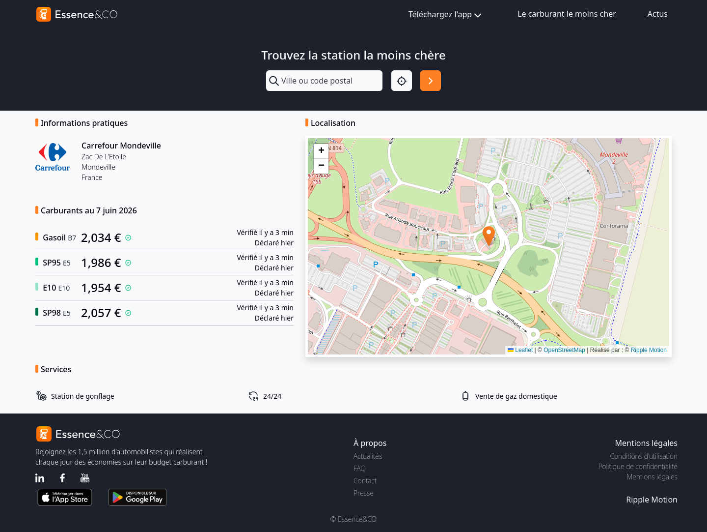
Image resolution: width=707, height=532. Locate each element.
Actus (658, 13)
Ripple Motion (649, 350)
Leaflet (520, 350)
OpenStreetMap (564, 350)
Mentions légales (652, 476)
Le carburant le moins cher (566, 13)
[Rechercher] (430, 80)
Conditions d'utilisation (644, 456)
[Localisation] (401, 80)
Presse (364, 493)
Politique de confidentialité (638, 466)
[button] (489, 236)
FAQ (360, 468)
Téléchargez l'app (446, 15)
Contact (365, 480)
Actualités (368, 456)
